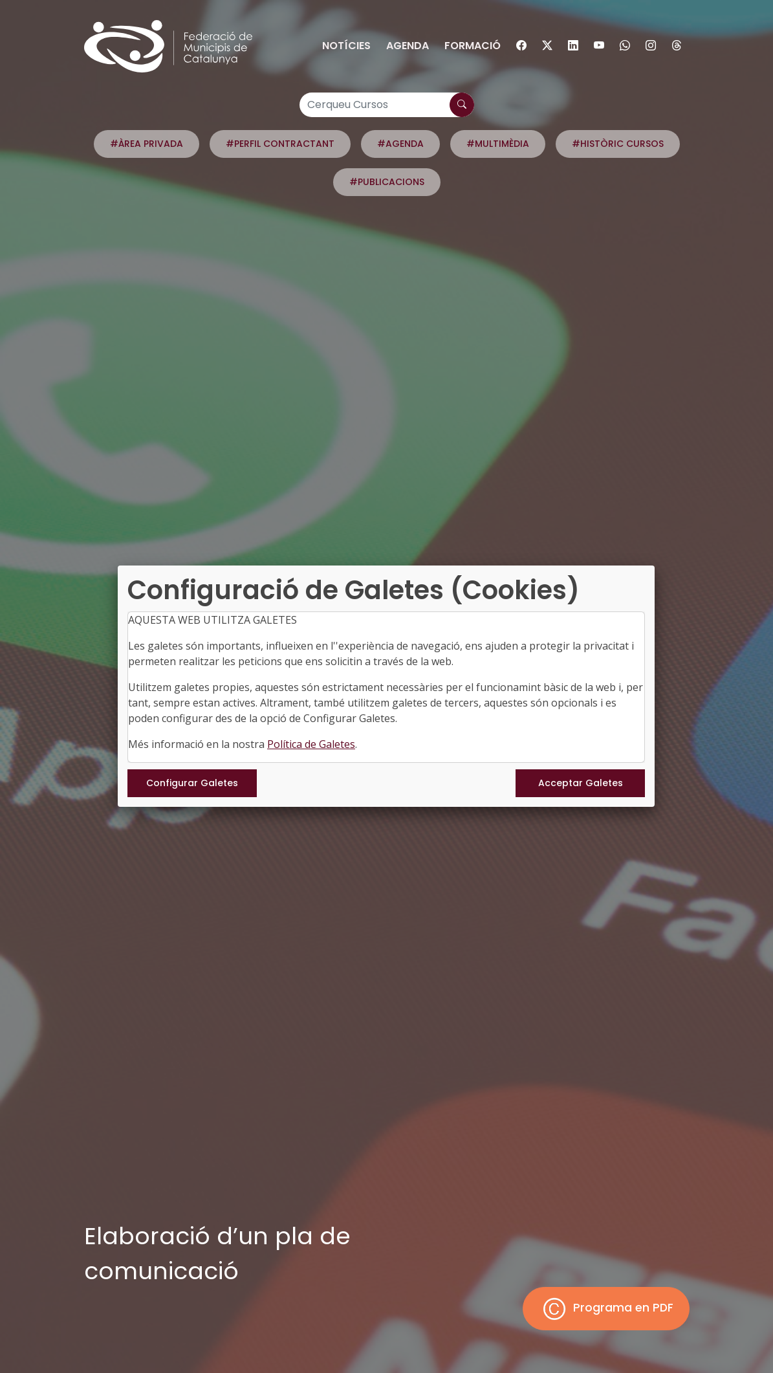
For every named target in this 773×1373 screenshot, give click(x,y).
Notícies (346, 45)
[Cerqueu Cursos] (386, 105)
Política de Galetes (311, 744)
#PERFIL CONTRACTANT (280, 143)
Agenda (407, 45)
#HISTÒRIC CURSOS (618, 143)
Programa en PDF (606, 1308)
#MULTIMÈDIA (497, 143)
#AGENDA (400, 143)
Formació (472, 45)
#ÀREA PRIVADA (146, 143)
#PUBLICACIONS (386, 181)
